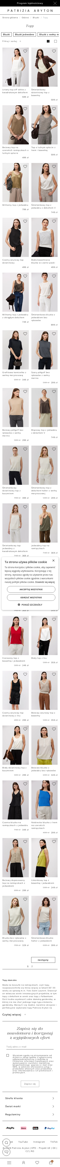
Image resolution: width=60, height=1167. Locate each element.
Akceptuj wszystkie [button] (31, 589)
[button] (6, 1142)
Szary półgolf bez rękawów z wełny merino (40, 375)
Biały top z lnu (39, 658)
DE (54, 1148)
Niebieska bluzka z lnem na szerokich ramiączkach (44, 825)
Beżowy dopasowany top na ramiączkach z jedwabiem (13, 883)
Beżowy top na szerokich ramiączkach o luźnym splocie (15, 150)
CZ (27, 1151)
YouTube (23, 1141)
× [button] (53, 561)
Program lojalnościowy (30, 3)
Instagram (39, 1141)
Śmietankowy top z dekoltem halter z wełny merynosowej (44, 491)
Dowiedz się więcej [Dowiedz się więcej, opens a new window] (45, 581)
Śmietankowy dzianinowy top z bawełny (40, 92)
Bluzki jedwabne (24, 34)
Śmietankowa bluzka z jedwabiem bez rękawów (43, 317)
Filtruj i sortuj (12, 41)
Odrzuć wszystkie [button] (31, 597)
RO (32, 1151)
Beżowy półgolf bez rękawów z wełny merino (12, 433)
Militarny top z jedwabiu (15, 205)
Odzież (25, 17)
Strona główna (10, 17)
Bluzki (36, 17)
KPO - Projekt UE (41, 1148)
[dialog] (29, 583)
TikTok (54, 1141)
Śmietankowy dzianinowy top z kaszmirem (11, 491)
